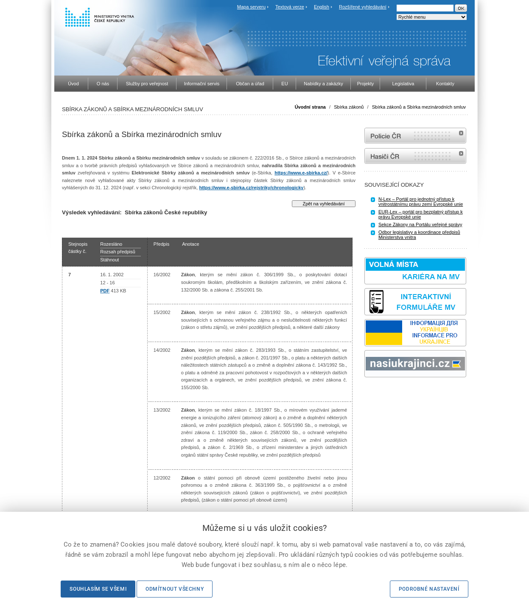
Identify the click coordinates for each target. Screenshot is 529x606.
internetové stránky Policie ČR (415, 135)
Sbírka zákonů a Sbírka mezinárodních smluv (419, 106)
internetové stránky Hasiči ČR (415, 156)
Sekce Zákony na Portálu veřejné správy (420, 224)
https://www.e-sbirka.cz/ (300, 172)
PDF (104, 290)
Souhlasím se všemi (98, 589)
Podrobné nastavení (429, 589)
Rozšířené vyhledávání (362, 6)
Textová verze (289, 6)
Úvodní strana (310, 106)
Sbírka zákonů (349, 106)
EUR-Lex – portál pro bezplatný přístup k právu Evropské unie (420, 214)
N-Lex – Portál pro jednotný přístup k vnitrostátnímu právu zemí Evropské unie (420, 201)
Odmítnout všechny (175, 589)
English (321, 6)
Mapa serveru (251, 6)
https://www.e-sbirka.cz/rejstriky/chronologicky (251, 187)
